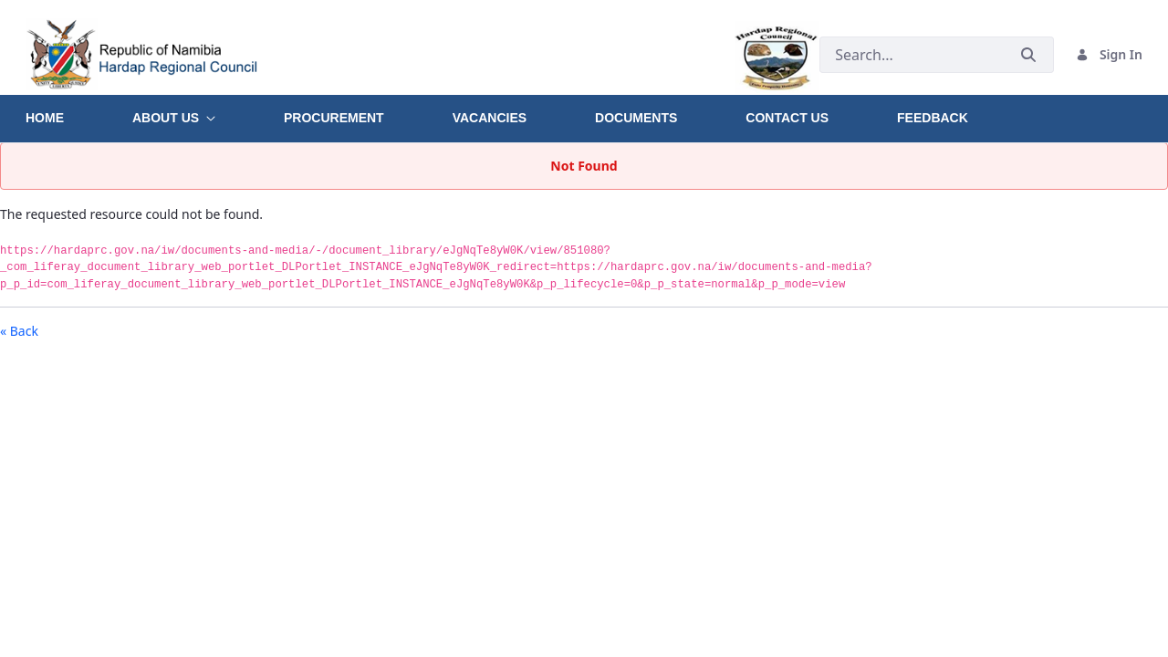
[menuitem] (79, 111)
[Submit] (1028, 54)
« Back (19, 330)
